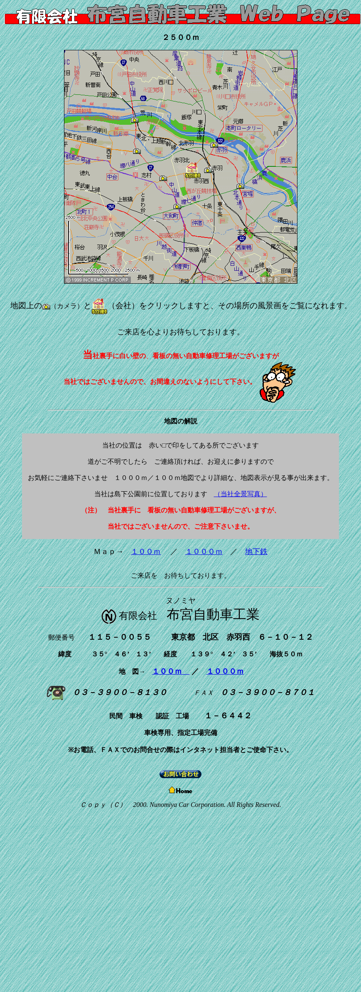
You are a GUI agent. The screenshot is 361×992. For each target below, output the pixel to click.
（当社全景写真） (240, 493)
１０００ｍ (204, 551)
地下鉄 (256, 551)
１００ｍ (146, 551)
